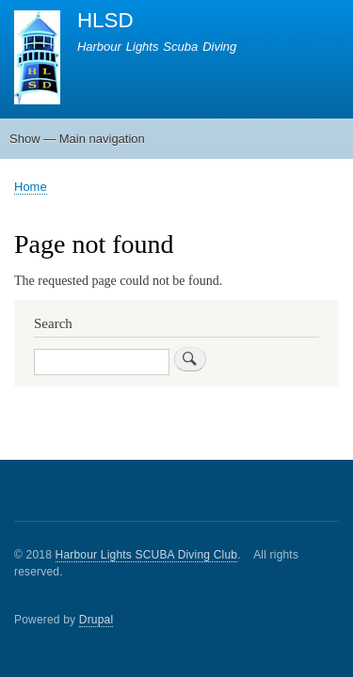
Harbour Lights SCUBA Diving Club (147, 554)
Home (30, 187)
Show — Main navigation (77, 139)
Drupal (96, 619)
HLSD (105, 20)
